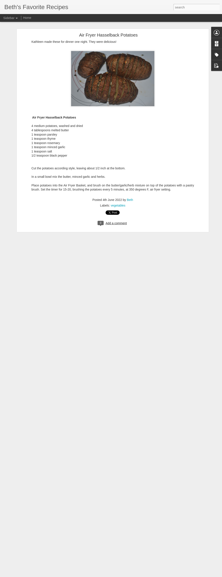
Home (27, 17)
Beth (130, 182)
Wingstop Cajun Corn (23, 542)
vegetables (118, 187)
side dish (134, 546)
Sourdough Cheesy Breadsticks (29, 532)
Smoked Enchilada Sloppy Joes (29, 571)
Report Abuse (137, 574)
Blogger (125, 574)
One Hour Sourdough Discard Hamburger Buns (38, 561)
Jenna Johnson (142, 541)
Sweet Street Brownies (24, 551)
